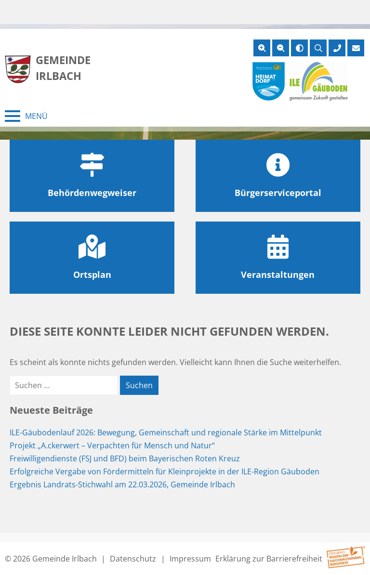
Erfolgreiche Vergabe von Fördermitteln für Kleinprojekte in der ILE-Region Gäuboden (164, 471)
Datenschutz (133, 558)
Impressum (190, 558)
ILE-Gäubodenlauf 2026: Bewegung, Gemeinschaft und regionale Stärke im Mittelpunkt (166, 432)
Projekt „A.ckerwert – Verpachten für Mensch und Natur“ (112, 445)
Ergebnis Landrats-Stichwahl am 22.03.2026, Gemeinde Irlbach (122, 484)
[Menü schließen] (26, 116)
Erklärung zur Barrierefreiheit (268, 558)
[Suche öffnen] (318, 47)
